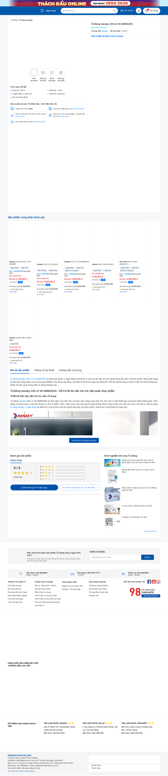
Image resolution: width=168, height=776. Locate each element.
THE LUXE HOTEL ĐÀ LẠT (97, 723)
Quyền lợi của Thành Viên (72, 586)
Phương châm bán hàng (17, 592)
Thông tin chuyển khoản (98, 586)
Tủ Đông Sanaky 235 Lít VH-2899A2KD (28, 379)
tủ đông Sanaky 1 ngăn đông (23, 407)
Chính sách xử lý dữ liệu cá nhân (48, 599)
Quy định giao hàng (42, 589)
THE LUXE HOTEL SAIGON (58, 723)
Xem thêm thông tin (151, 596)
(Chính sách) (20, 116)
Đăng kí (147, 557)
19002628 (17, 271)
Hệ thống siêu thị (14, 589)
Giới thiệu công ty (15, 586)
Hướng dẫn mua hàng (97, 589)
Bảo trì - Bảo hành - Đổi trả (45, 586)
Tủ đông (14, 20)
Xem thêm (40, 605)
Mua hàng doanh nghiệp (17, 595)
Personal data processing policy (47, 602)
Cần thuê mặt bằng (15, 599)
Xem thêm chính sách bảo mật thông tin (21, 771)
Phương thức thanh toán (98, 592)
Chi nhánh (126, 11)
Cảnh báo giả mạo (15, 602)
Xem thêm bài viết (151, 531)
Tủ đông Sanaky (26, 20)
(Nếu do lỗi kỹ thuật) (76, 109)
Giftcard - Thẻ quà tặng (71, 589)
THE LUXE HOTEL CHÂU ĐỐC (137, 723)
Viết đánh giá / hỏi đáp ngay (34, 487)
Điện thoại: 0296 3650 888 (131, 733)
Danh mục (51, 11)
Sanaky (105, 31)
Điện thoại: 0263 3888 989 (93, 733)
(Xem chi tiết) (40, 122)
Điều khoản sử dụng (43, 592)
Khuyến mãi (93, 595)
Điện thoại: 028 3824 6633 (54, 733)
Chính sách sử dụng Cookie (46, 595)
